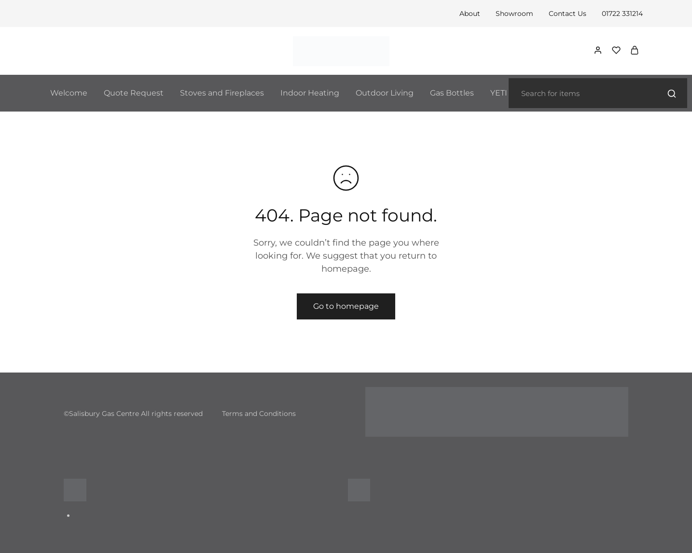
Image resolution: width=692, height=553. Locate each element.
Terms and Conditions (259, 413)
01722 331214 (622, 13)
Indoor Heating (309, 92)
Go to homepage (346, 306)
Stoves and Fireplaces (222, 92)
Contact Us (567, 13)
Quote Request (134, 92)
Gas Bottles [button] (452, 92)
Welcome (68, 92)
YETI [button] (498, 92)
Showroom (514, 13)
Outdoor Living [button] (385, 92)
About (469, 13)
